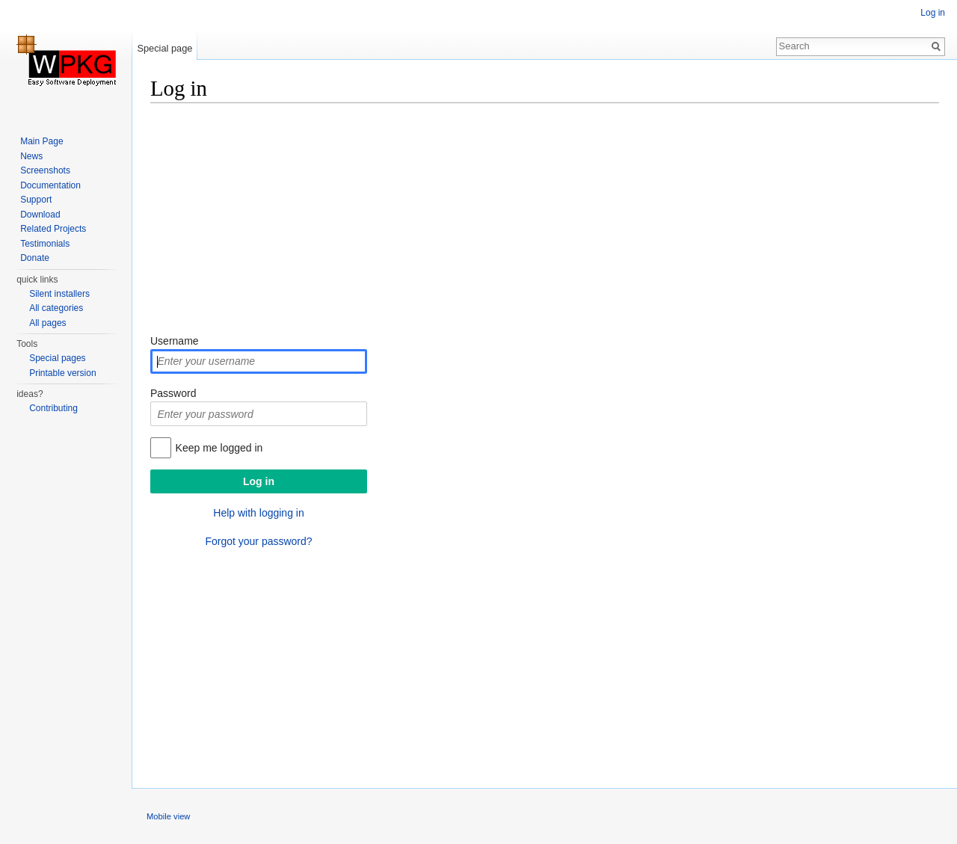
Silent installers (59, 294)
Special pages (57, 358)
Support (36, 199)
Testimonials (45, 243)
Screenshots (45, 170)
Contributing (53, 408)
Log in (932, 12)
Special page (164, 48)
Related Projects (53, 229)
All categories (56, 308)
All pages (47, 323)
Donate (34, 258)
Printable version (62, 373)
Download (40, 214)
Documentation (50, 185)
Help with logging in (258, 513)
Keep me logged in (219, 448)
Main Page (41, 141)
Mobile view (168, 816)
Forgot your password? (258, 541)
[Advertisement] (544, 220)
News (31, 156)
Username (174, 341)
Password (173, 393)
